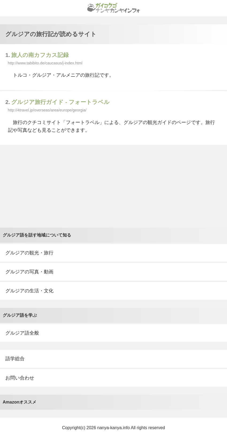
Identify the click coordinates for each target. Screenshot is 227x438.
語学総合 (15, 358)
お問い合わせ (19, 378)
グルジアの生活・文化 (29, 290)
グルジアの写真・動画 (29, 271)
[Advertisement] (114, 186)
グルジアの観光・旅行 (29, 252)
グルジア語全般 (22, 333)
